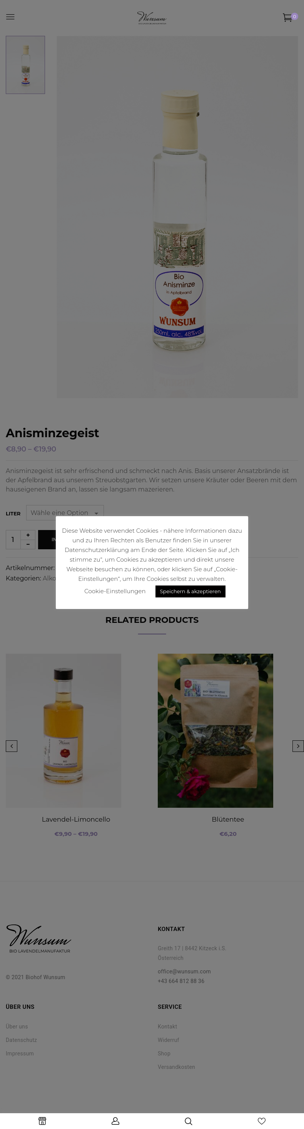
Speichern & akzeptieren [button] (190, 591)
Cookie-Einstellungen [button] (114, 591)
